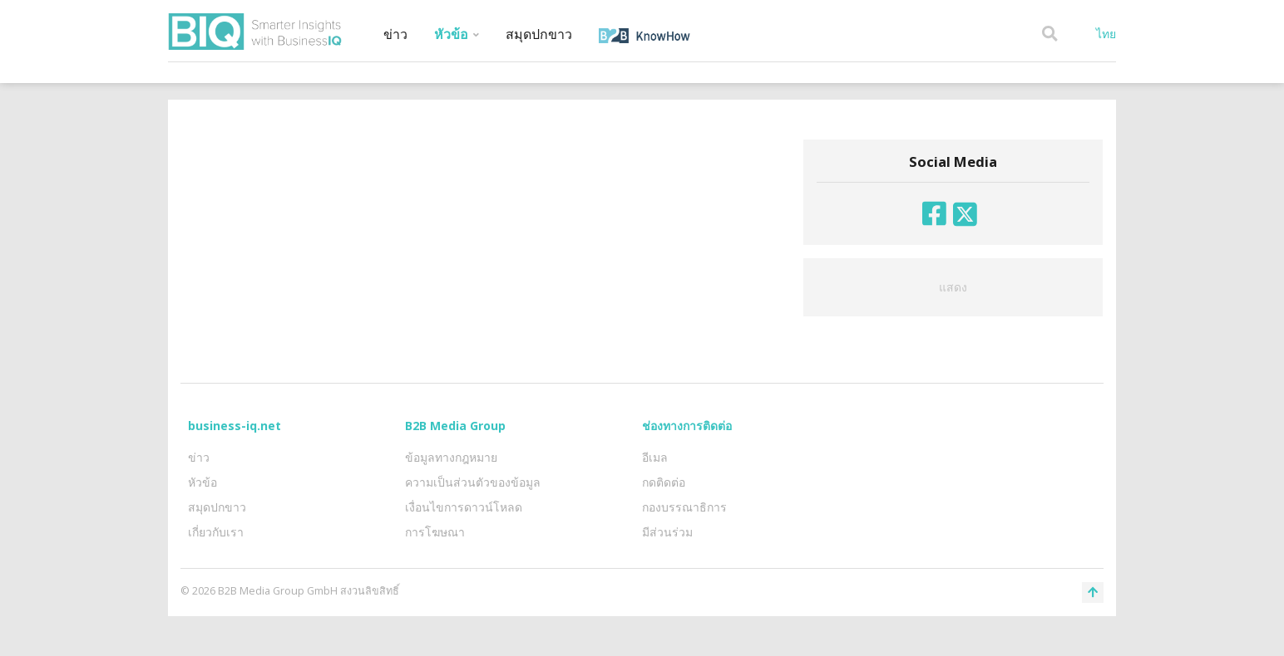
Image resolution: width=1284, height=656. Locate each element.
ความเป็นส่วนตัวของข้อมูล (473, 482)
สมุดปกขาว (539, 34)
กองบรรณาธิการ (684, 507)
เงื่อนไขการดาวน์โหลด (463, 507)
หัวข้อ (456, 34)
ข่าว (395, 34)
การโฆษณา (435, 532)
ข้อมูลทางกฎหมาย (451, 457)
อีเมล (655, 457)
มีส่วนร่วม (667, 532)
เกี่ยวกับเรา (216, 532)
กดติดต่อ (663, 482)
